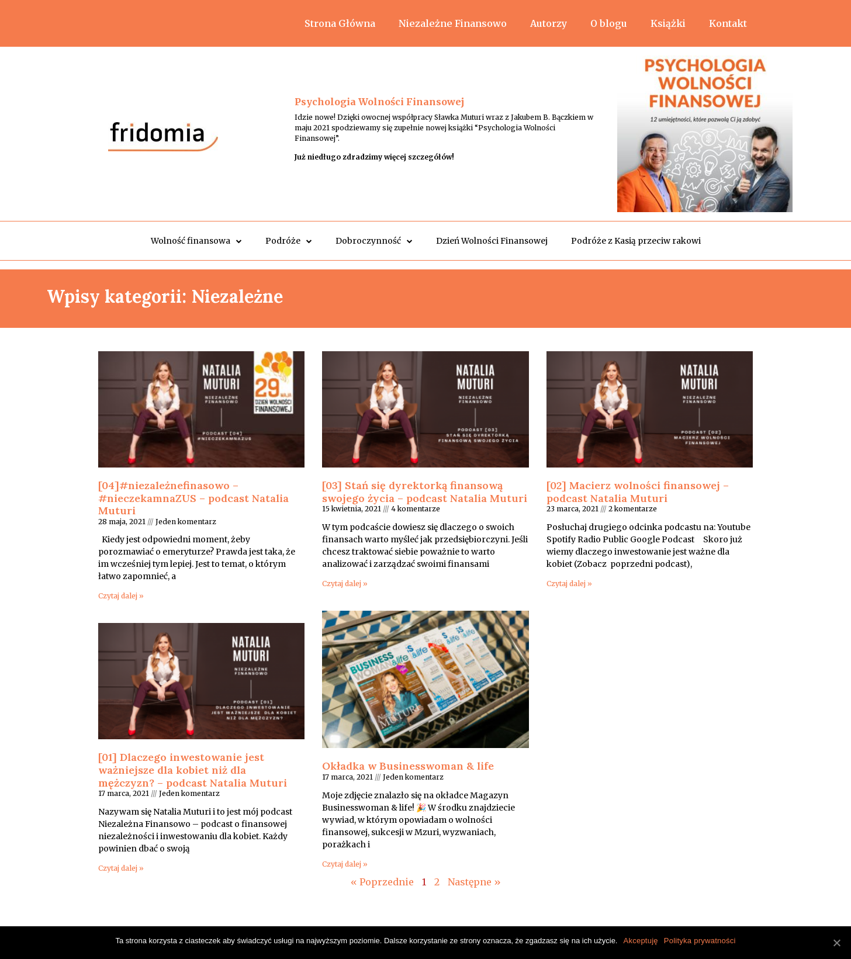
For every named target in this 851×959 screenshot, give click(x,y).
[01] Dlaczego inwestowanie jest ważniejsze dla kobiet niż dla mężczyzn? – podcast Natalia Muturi (192, 769)
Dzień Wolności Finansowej (492, 241)
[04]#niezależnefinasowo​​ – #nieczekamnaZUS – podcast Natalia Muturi (193, 498)
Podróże (288, 241)
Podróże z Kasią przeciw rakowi (636, 241)
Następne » (474, 882)
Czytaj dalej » (121, 595)
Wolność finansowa (196, 241)
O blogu (608, 23)
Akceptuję (640, 940)
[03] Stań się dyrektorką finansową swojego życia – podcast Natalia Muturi (424, 492)
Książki (668, 23)
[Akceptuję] (836, 942)
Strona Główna (340, 23)
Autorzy (548, 23)
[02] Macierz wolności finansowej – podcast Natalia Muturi (637, 492)
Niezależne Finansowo (453, 23)
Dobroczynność (374, 241)
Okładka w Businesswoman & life (408, 766)
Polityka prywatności (700, 940)
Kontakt (728, 23)
